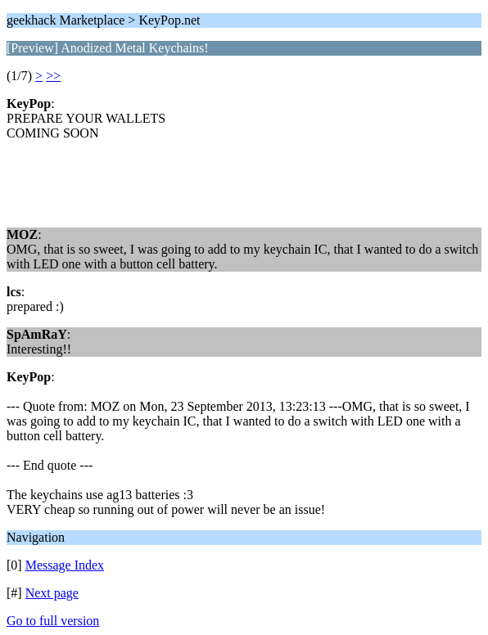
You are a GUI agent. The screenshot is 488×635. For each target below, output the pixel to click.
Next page (52, 593)
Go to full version (53, 621)
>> (53, 76)
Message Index (64, 565)
